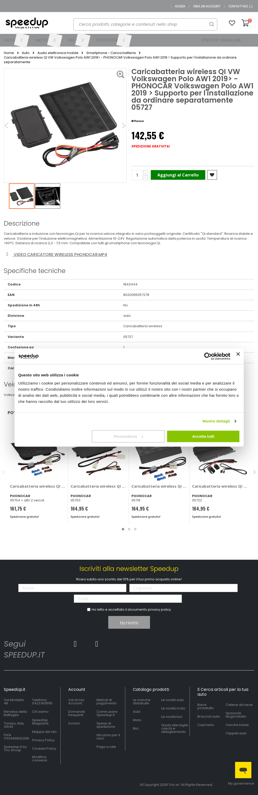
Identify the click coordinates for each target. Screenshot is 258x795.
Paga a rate (106, 746)
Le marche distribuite (142, 701)
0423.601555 (42, 703)
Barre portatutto (205, 706)
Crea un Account (207, 6)
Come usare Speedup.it (107, 713)
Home (9, 53)
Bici (136, 728)
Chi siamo (40, 711)
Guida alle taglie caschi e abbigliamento (174, 728)
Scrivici (74, 723)
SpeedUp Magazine (40, 722)
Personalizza (128, 436)
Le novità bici (171, 716)
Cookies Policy (44, 748)
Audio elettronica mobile (57, 53)
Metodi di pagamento (107, 701)
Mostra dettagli (216, 421)
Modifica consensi (39, 759)
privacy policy (159, 609)
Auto (26, 53)
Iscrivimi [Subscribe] (129, 623)
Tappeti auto (236, 733)
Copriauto (205, 724)
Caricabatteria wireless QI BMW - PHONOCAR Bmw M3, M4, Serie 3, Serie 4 (38, 486)
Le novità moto (173, 708)
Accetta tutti (203, 436)
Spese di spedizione (106, 725)
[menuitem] (16, 40)
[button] (232, 23)
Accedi (180, 6)
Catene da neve (239, 704)
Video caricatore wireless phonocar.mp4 (56, 254)
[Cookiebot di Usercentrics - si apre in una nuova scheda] (208, 356)
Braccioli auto (208, 716)
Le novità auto (172, 699)
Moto (137, 720)
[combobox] (145, 24)
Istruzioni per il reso (108, 737)
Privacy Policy (43, 740)
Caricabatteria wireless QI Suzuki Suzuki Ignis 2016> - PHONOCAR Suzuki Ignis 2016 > (159, 486)
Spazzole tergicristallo (236, 715)
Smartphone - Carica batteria (111, 53)
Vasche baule (237, 724)
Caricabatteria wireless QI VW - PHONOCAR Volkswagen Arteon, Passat (220, 486)
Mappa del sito (44, 731)
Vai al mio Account (76, 701)
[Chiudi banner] (238, 356)
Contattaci (240, 6)
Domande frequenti (76, 713)
